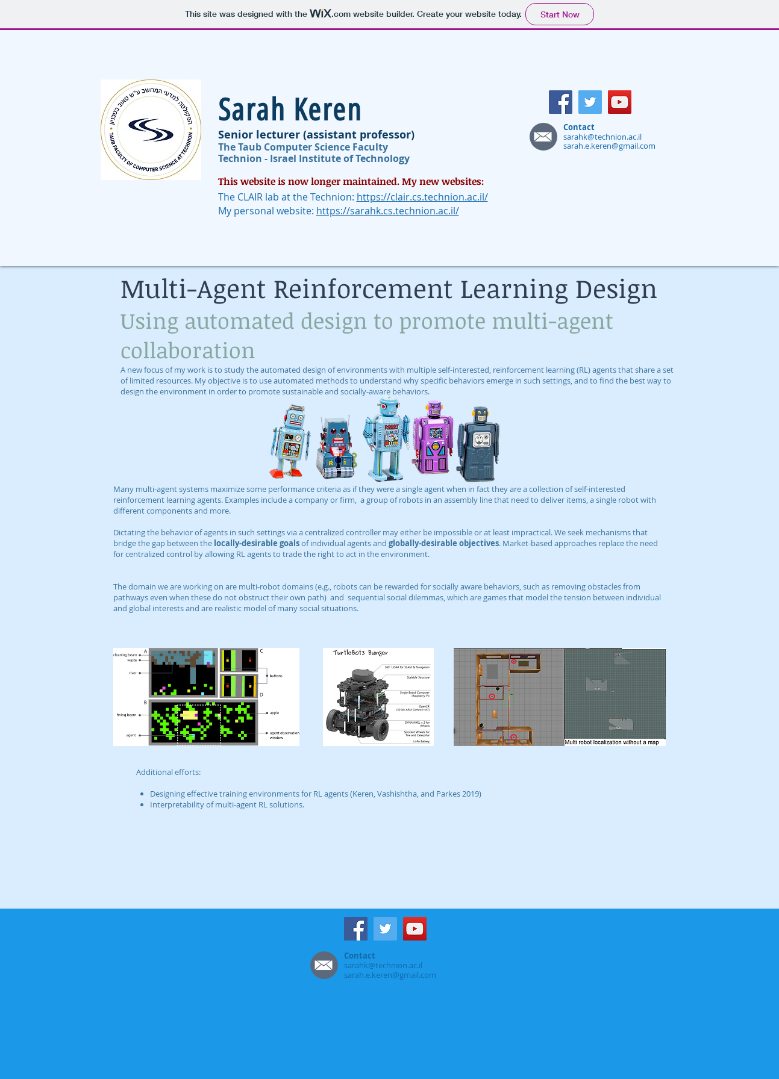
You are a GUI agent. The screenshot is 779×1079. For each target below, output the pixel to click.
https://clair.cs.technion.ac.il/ (422, 197)
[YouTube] (619, 102)
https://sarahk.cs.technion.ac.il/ (387, 210)
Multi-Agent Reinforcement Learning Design (388, 287)
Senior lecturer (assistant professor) (316, 134)
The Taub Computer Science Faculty (303, 147)
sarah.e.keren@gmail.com (609, 145)
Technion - (244, 158)
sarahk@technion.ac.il (602, 136)
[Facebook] (560, 102)
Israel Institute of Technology (340, 158)
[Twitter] (590, 102)
